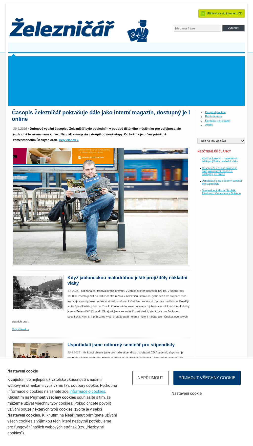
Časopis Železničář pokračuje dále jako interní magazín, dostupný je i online (219, 171)
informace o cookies (87, 391)
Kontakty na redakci (217, 120)
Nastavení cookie (186, 393)
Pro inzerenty (213, 116)
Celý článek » (69, 140)
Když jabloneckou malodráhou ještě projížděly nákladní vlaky (220, 160)
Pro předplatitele (215, 112)
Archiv (209, 124)
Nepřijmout (150, 378)
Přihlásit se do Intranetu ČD (224, 13)
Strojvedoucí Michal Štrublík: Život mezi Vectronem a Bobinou (221, 192)
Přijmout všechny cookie (207, 378)
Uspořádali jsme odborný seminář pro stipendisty (121, 344)
